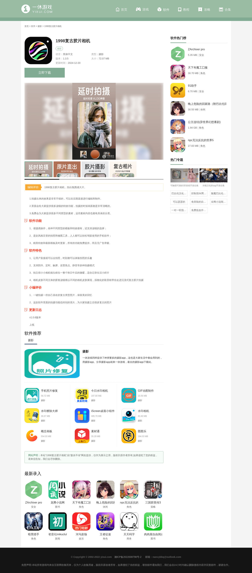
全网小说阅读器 (219, 201)
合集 (225, 9)
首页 (121, 9)
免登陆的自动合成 (199, 201)
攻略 (204, 9)
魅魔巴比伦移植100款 (219, 193)
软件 (163, 9)
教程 (183, 9)
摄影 (40, 26)
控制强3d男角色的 (199, 193)
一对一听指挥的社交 (180, 210)
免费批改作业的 (199, 210)
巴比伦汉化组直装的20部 (180, 193)
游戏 (142, 9)
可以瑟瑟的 (179, 201)
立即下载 (44, 72)
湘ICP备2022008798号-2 (128, 557)
